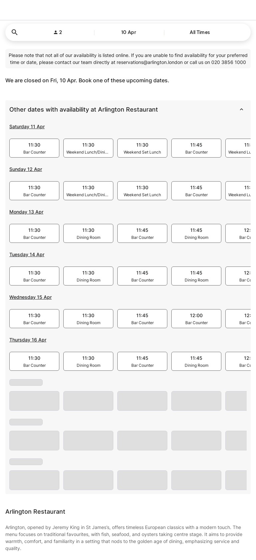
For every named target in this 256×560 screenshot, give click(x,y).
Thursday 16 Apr (27, 339)
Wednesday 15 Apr (30, 297)
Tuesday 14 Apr (26, 254)
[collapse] (241, 109)
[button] (128, 32)
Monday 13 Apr (26, 212)
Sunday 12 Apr (25, 169)
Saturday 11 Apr (27, 126)
